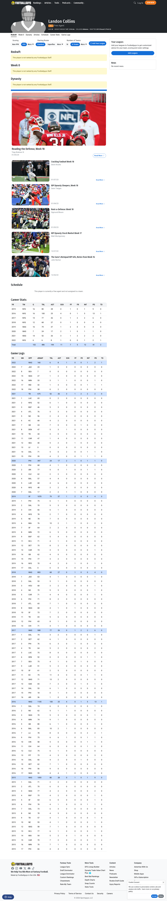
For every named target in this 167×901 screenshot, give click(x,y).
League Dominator (67, 874)
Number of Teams (74, 40)
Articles (48, 3)
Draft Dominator (66, 870)
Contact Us (89, 894)
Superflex (51, 44)
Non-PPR (15, 44)
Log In (140, 3)
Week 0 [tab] (21, 35)
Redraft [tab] (14, 35)
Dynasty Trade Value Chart (95, 871)
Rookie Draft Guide (116, 881)
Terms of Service (74, 894)
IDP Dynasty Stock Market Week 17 (66, 233)
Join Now (150, 3)
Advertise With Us (141, 867)
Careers (110, 894)
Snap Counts (90, 883)
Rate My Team (65, 884)
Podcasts (67, 3)
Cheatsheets (65, 881)
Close (161, 896)
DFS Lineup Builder (92, 867)
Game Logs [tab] (65, 35)
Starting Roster (43, 40)
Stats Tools (89, 887)
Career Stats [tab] (55, 35)
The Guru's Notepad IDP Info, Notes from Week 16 (73, 257)
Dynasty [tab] (29, 35)
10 (67, 44)
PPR (24, 44)
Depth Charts (90, 880)
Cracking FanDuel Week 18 (62, 161)
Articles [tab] (36, 35)
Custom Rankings (67, 877)
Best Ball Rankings (92, 876)
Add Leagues (133, 53)
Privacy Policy (59, 894)
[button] (31, 44)
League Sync (65, 867)
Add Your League (97, 43)
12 (75, 44)
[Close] (163, 882)
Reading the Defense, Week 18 (28, 148)
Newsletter (113, 877)
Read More (99, 156)
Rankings (38, 3)
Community (79, 3)
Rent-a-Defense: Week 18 (62, 209)
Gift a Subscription (141, 877)
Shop (136, 870)
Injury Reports (114, 884)
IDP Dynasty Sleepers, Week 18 (64, 185)
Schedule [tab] (44, 35)
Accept (154, 896)
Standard (40, 44)
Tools (57, 3)
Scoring (15, 40)
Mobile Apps (139, 874)
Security (100, 894)
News (111, 870)
